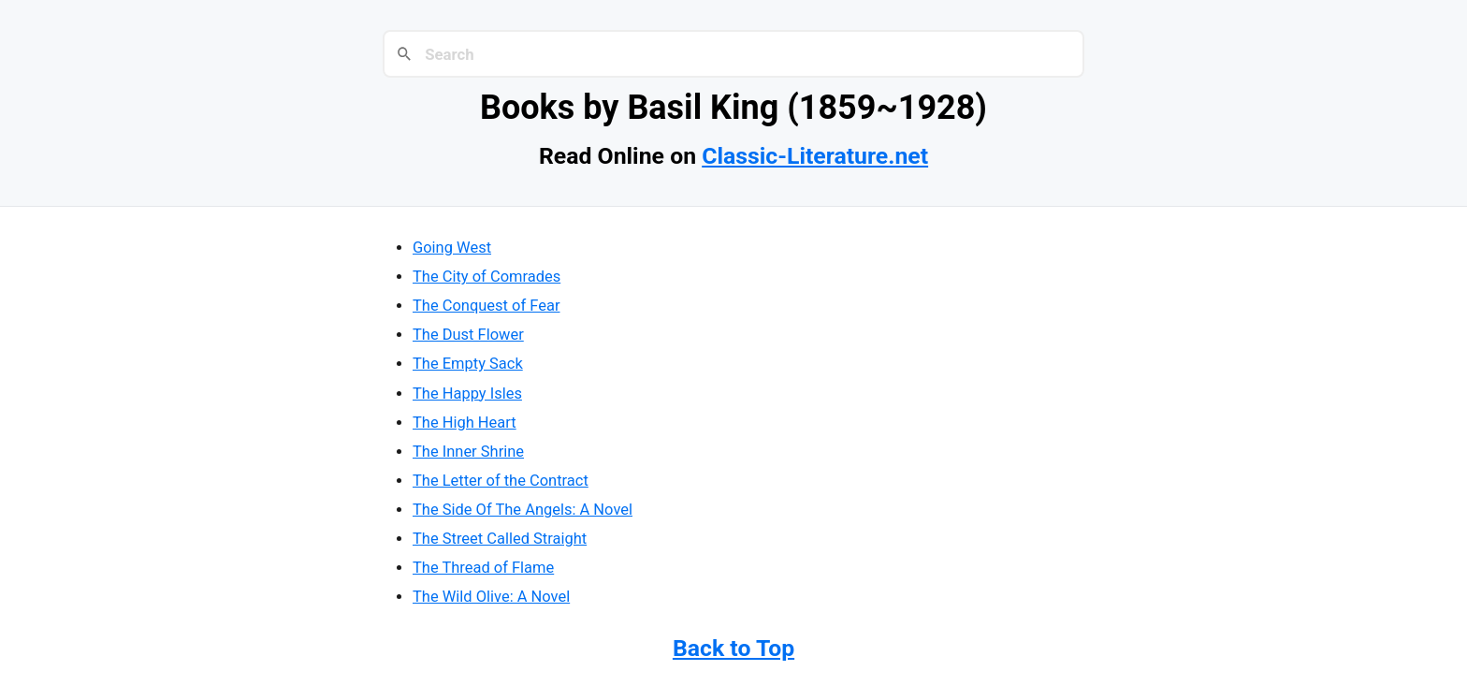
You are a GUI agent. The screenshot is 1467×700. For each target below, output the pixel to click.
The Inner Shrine (468, 451)
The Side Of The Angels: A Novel (522, 509)
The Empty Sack (468, 363)
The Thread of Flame (483, 567)
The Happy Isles (467, 393)
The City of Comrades (486, 276)
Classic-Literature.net (815, 155)
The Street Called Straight (500, 538)
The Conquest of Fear (486, 305)
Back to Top (733, 648)
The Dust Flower (468, 334)
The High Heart (464, 422)
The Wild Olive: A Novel (491, 596)
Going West (452, 247)
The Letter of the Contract (500, 480)
